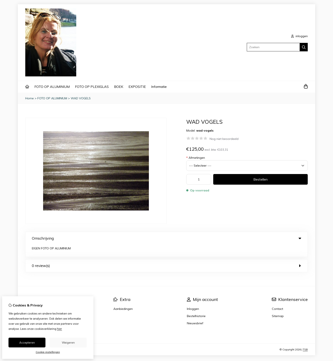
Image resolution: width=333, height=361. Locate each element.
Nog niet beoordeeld (224, 139)
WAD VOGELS (81, 98)
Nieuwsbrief (195, 311)
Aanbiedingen (123, 297)
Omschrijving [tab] (166, 238)
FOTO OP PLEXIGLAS (92, 86)
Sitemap (278, 304)
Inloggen (193, 297)
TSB (305, 337)
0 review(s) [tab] (166, 253)
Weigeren (68, 342)
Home (29, 98)
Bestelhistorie (196, 304)
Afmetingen (195, 158)
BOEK (118, 86)
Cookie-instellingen (48, 352)
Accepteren (27, 342)
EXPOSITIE (137, 86)
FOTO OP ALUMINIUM (52, 86)
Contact (277, 297)
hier (59, 328)
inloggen (299, 36)
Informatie (159, 86)
